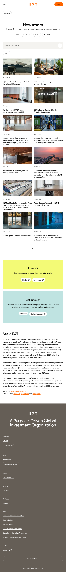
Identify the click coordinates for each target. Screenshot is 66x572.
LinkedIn (17, 393)
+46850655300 (8, 446)
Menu (5, 4)
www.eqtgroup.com (18, 391)
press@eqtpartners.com (11, 464)
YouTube (25, 393)
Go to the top (33, 558)
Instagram (37, 393)
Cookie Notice (8, 520)
